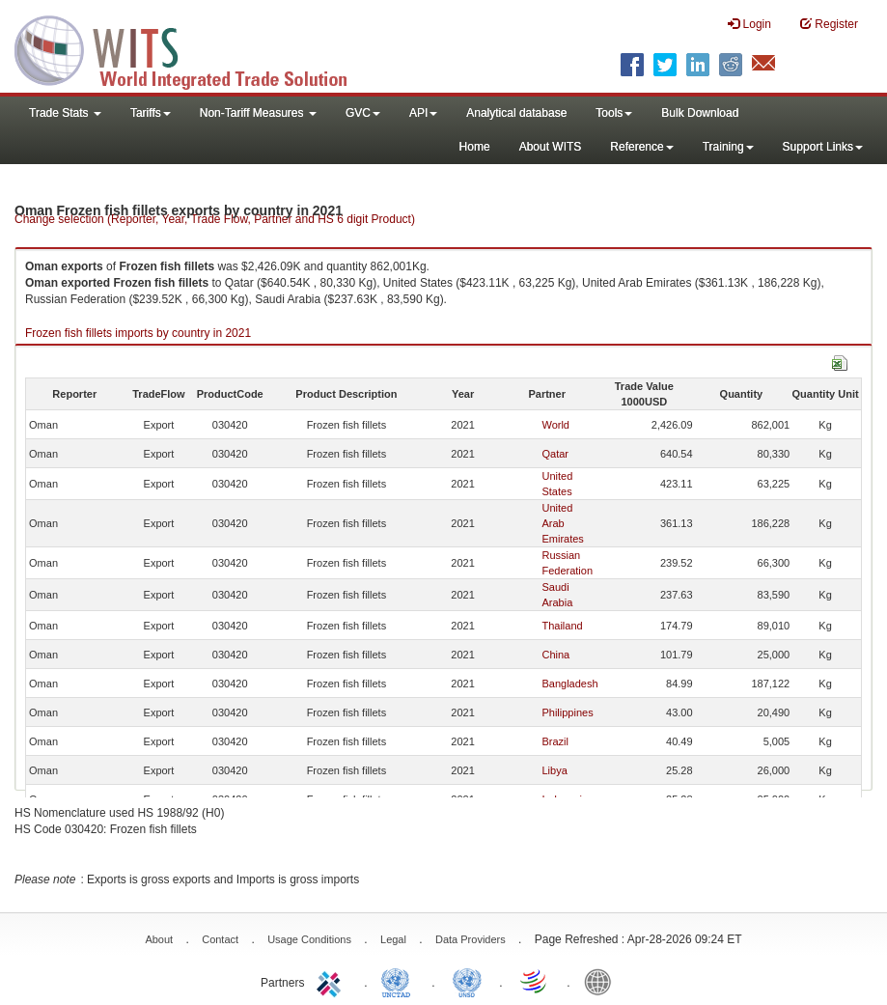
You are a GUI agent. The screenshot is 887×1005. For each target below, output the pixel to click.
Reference (641, 147)
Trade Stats (65, 113)
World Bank (602, 981)
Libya (554, 770)
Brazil (554, 741)
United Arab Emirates (562, 523)
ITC (332, 981)
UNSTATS (467, 981)
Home (474, 147)
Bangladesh (569, 683)
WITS (193, 48)
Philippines (567, 712)
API (423, 113)
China (555, 654)
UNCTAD (399, 981)
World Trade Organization (534, 981)
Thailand (561, 625)
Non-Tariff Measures (258, 113)
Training (728, 147)
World (555, 425)
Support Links (823, 147)
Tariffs (150, 113)
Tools (614, 113)
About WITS (550, 147)
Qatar (554, 454)
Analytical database (516, 113)
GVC (363, 113)
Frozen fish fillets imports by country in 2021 (138, 333)
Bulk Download (699, 113)
